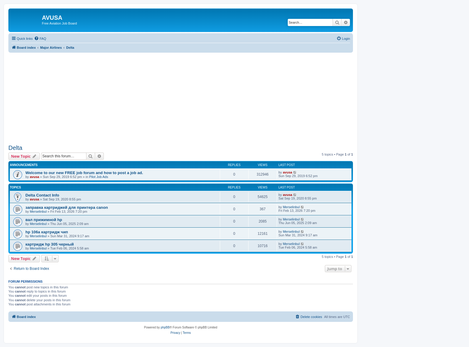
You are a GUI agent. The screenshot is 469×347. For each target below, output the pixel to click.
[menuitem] (40, 38)
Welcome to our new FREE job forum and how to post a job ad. (84, 173)
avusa (34, 177)
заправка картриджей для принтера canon (66, 207)
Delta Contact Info (42, 195)
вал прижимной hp (43, 219)
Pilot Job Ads (98, 177)
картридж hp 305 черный (49, 244)
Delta (15, 147)
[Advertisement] (180, 94)
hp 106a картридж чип (46, 232)
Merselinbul (38, 211)
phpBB (165, 327)
